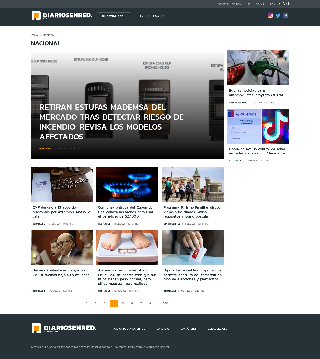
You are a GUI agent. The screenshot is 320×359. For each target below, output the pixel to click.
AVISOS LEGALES (152, 16)
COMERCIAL (163, 329)
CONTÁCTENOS (189, 329)
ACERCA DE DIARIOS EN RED (129, 329)
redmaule (45, 148)
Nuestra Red (113, 16)
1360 (165, 303)
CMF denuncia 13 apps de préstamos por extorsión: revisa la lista (61, 212)
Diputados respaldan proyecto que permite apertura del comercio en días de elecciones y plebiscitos (193, 275)
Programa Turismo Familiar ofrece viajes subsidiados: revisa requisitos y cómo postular (192, 212)
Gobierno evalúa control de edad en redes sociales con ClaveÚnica (257, 151)
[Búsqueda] (251, 16)
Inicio (34, 34)
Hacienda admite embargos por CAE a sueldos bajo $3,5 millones (61, 272)
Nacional (49, 34)
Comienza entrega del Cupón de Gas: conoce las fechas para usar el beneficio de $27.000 (125, 212)
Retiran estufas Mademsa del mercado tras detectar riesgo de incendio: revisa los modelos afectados (111, 122)
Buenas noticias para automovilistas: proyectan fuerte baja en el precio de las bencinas (257, 92)
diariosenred (237, 102)
